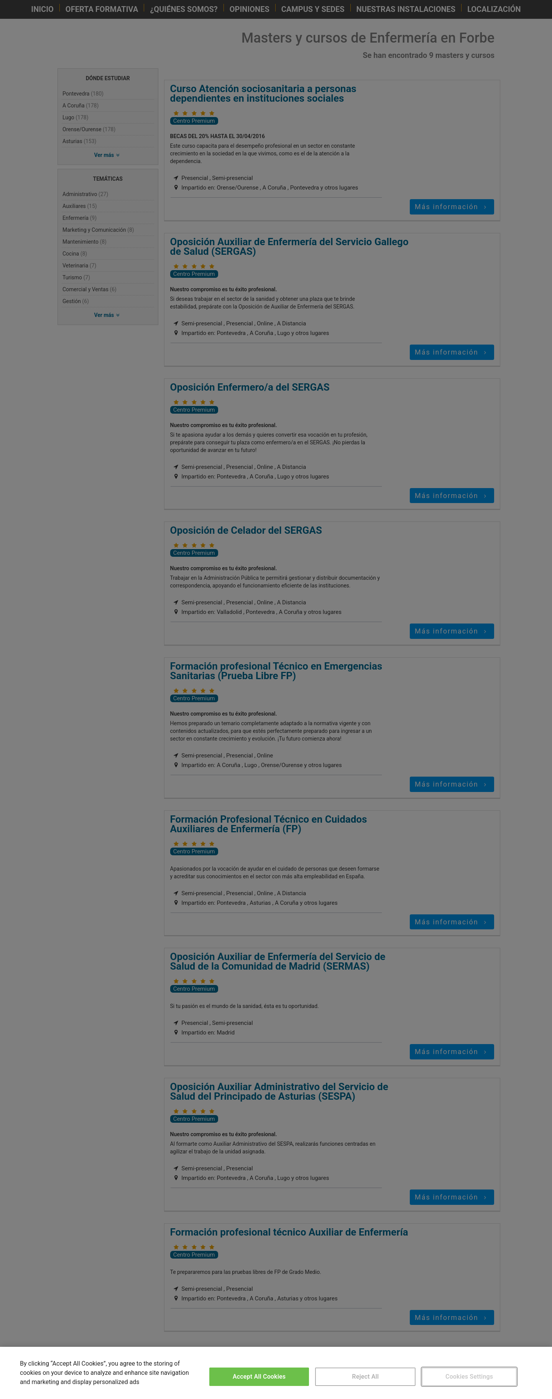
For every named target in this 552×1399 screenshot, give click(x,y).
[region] (276, 1373)
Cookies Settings (469, 1376)
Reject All (365, 1376)
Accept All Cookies (259, 1376)
